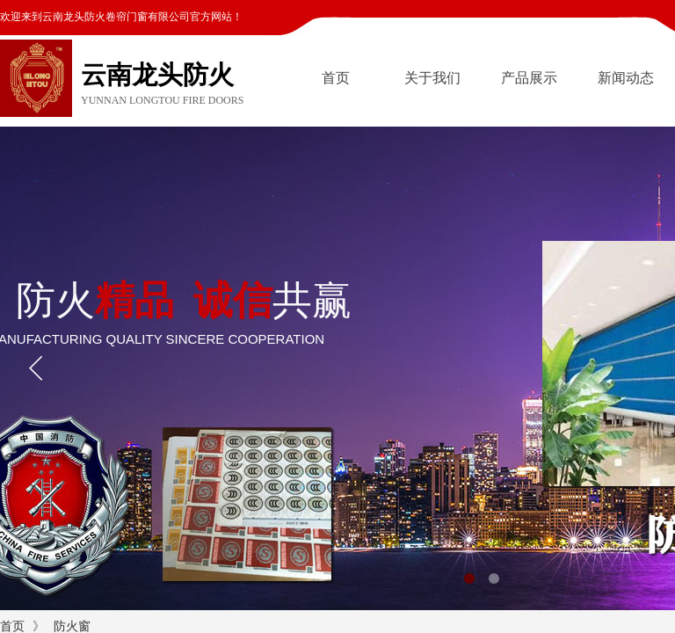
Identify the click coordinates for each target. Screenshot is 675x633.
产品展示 (529, 77)
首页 (336, 77)
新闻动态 (626, 77)
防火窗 (72, 626)
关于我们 (432, 77)
